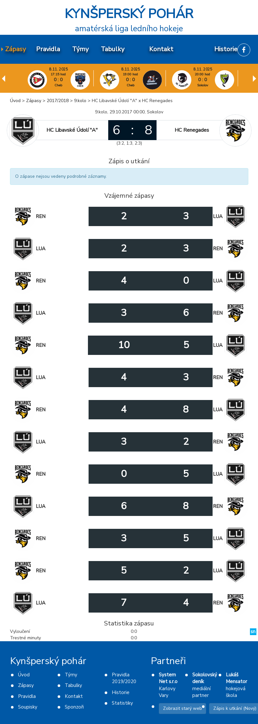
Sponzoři (74, 707)
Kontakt (74, 696)
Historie (120, 692)
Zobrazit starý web (182, 708)
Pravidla (27, 696)
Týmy (71, 675)
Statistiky (122, 703)
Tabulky (73, 685)
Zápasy (33, 101)
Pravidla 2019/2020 (124, 678)
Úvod (15, 101)
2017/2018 (58, 101)
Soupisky (27, 707)
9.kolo (80, 101)
